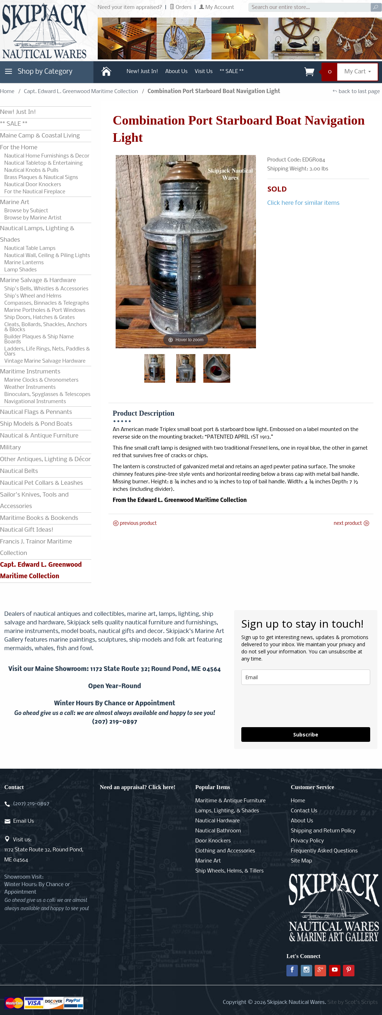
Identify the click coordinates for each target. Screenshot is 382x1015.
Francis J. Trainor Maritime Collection (36, 547)
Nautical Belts (19, 471)
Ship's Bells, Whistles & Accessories (46, 288)
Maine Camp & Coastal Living (40, 135)
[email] (305, 677)
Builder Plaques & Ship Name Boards (39, 339)
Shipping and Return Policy (323, 831)
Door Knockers (213, 841)
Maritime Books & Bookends (39, 518)
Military (10, 447)
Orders (181, 7)
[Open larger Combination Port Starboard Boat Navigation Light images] (186, 251)
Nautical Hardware (217, 821)
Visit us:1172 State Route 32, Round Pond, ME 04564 (43, 850)
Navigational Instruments (35, 401)
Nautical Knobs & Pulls (31, 170)
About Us (176, 71)
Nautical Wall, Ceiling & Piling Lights (47, 255)
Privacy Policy (307, 841)
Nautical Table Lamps (29, 248)
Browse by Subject (26, 210)
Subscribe (305, 734)
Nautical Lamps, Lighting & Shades (37, 234)
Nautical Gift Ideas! (26, 530)
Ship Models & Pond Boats (36, 424)
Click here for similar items (303, 203)
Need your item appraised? (130, 7)
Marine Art (14, 202)
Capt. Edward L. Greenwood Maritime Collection (81, 92)
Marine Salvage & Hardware (38, 280)
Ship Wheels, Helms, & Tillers (229, 871)
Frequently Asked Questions (324, 851)
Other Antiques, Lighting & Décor (45, 459)
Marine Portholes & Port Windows (44, 310)
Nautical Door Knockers (32, 184)
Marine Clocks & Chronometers (41, 380)
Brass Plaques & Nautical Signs (41, 177)
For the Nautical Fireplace (34, 191)
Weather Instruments (29, 387)
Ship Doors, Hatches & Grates (39, 317)
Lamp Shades (20, 269)
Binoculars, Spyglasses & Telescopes (47, 394)
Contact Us (304, 811)
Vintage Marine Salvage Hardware (45, 361)
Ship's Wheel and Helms (33, 296)
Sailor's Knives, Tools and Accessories (34, 501)
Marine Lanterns (24, 262)
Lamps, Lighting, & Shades (227, 811)
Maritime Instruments (30, 371)
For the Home (18, 147)
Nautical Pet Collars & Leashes (41, 483)
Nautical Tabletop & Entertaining (43, 163)
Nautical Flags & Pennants (36, 412)
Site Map (301, 861)
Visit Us (204, 71)
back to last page (356, 92)
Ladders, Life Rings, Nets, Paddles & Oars (47, 352)
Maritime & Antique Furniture (230, 801)
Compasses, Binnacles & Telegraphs (46, 303)
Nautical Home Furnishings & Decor (47, 156)
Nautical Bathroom (218, 831)
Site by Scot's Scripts (352, 1002)
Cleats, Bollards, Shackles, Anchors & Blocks (45, 327)
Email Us (23, 821)
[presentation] (295, 706)
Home (7, 92)
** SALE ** (232, 71)
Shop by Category (37, 73)
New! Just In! (142, 71)
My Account (216, 7)
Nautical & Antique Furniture (39, 435)
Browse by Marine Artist (33, 218)
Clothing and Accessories (225, 851)
